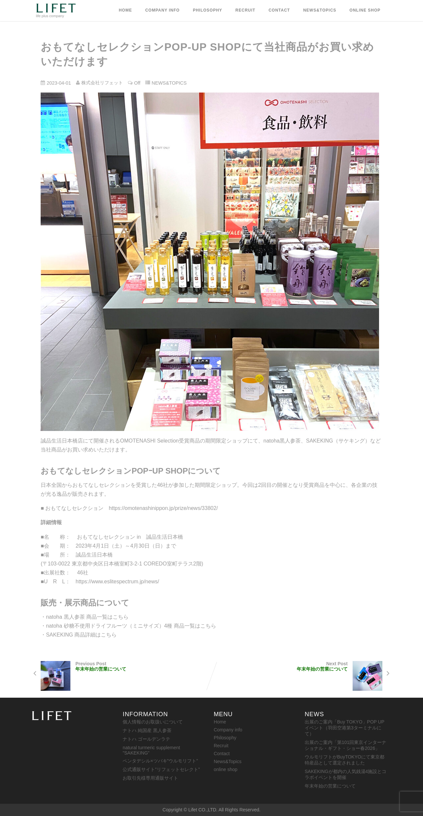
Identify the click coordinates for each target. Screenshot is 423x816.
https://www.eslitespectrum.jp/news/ (117, 581)
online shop (365, 10)
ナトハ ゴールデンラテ (146, 739)
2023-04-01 (59, 83)
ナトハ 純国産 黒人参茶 (147, 730)
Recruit (245, 10)
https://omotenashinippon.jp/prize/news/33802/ (163, 508)
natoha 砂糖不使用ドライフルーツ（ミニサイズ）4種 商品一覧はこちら (131, 626)
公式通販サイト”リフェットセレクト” (161, 769)
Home (125, 10)
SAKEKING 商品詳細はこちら (81, 635)
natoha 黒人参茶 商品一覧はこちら (87, 617)
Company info (162, 10)
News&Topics (319, 10)
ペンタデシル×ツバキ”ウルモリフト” (160, 760)
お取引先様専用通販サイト (150, 778)
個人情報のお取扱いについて (153, 721)
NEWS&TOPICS (169, 83)
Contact (279, 10)
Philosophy (207, 10)
